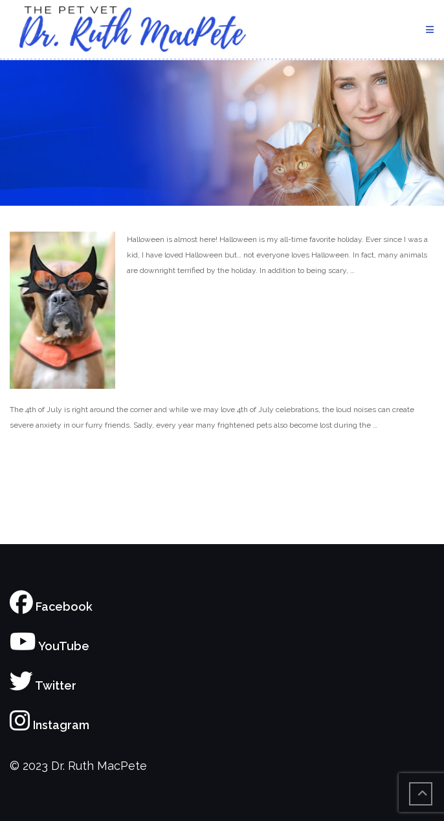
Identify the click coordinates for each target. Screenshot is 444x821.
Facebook (51, 606)
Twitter (43, 685)
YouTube (49, 646)
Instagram (49, 725)
